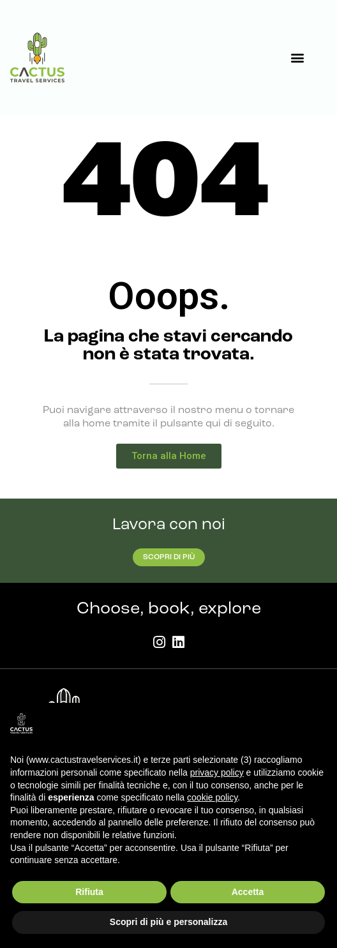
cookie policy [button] (212, 797)
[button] (297, 57)
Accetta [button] (248, 892)
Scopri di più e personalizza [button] (168, 922)
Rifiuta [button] (89, 892)
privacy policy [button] (217, 772)
